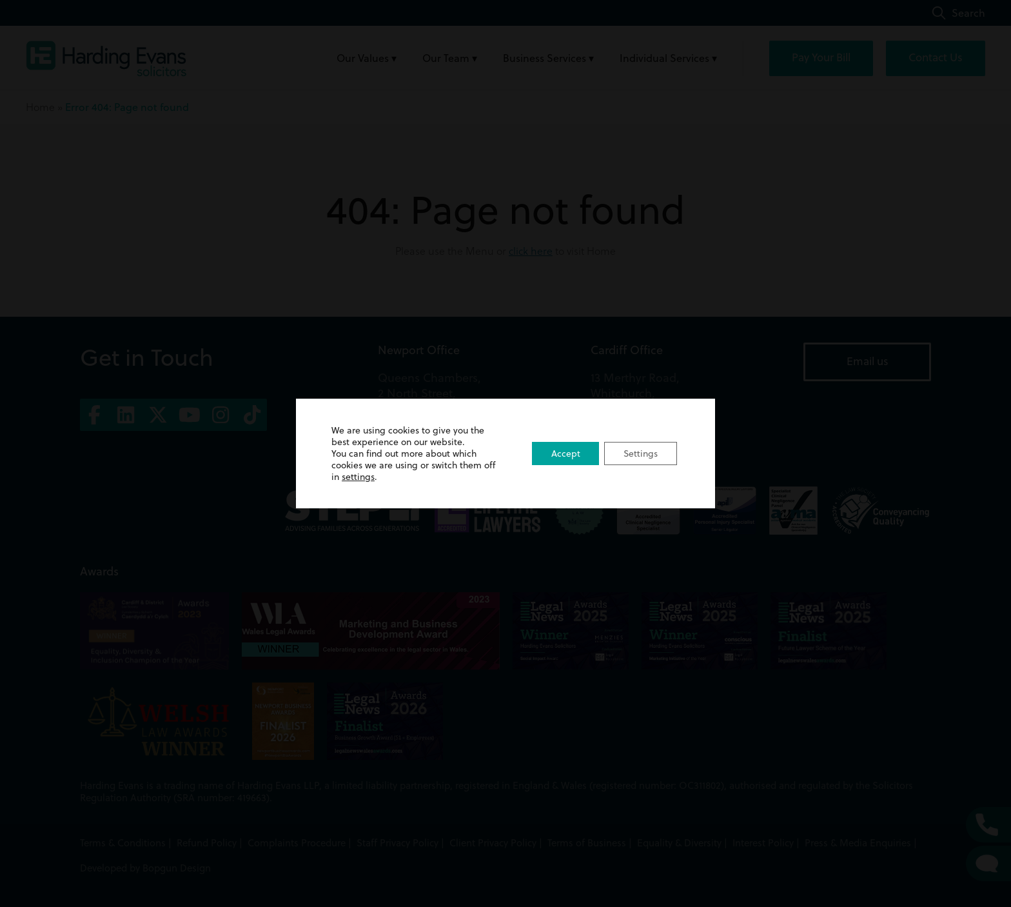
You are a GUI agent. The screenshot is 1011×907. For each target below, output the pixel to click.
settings (358, 477)
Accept (564, 453)
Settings (640, 453)
